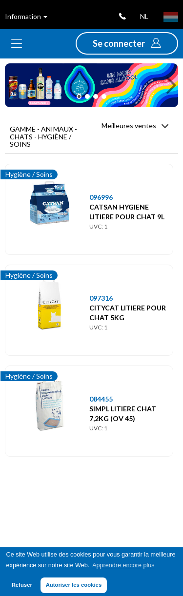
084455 (101, 399)
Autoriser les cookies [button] (74, 585)
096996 (101, 197)
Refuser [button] (22, 585)
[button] (127, 43)
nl (144, 16)
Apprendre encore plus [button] (123, 565)
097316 (101, 298)
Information (26, 16)
